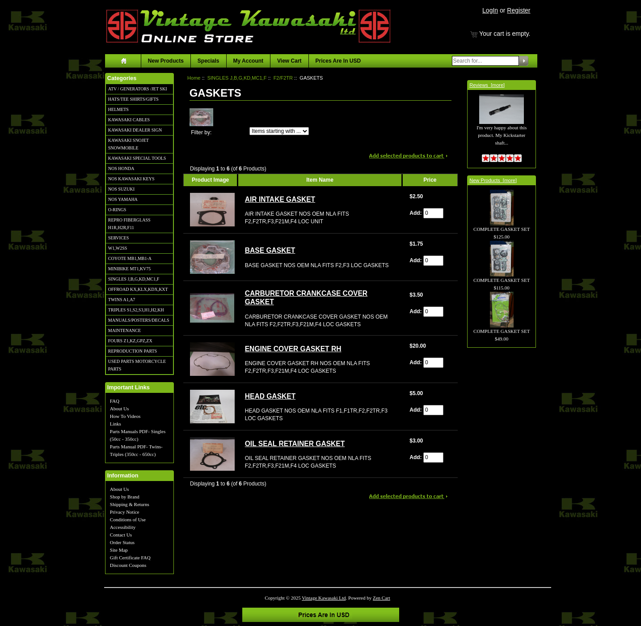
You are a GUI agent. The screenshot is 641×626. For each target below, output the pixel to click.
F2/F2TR (283, 78)
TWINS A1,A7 (121, 299)
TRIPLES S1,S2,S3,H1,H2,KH (136, 309)
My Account (248, 61)
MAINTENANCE (124, 330)
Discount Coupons (128, 565)
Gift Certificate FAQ (130, 557)
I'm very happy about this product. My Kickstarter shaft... (502, 125)
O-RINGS (117, 209)
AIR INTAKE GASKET (280, 199)
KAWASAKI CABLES (129, 119)
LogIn (490, 10)
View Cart (289, 61)
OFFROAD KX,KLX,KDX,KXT (138, 289)
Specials (208, 61)
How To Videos (125, 416)
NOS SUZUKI (121, 189)
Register (518, 10)
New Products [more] (493, 180)
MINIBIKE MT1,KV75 (129, 268)
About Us (119, 408)
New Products (166, 61)
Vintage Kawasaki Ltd (324, 597)
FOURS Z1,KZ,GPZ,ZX (130, 340)
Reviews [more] (487, 85)
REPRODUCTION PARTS (132, 351)
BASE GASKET (270, 250)
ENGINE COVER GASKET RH (293, 349)
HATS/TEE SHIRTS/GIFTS (133, 99)
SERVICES (118, 237)
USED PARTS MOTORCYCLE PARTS (137, 365)
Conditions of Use (128, 519)
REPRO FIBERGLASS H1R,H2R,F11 (129, 223)
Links (115, 423)
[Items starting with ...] (279, 131)
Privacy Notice (124, 512)
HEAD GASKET (270, 396)
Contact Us (121, 534)
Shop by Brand (124, 496)
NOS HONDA (121, 168)
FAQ (114, 401)
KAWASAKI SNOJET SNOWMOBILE (128, 144)
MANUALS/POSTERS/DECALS (138, 320)
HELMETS (118, 109)
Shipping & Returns (129, 504)
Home (193, 78)
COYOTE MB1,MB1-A (130, 258)
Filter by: (201, 132)
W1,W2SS (117, 248)
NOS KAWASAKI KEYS (131, 178)
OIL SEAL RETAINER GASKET (295, 443)
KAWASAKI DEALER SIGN (135, 130)
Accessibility (122, 527)
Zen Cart (381, 597)
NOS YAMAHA (123, 199)
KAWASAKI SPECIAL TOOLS (137, 158)
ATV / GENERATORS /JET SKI (137, 88)
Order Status (122, 542)
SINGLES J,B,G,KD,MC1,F (133, 279)
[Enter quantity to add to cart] (433, 213)
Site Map (119, 550)
